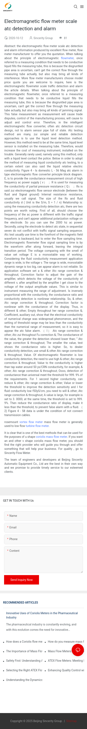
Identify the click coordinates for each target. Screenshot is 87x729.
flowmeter (67, 58)
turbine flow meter (37, 426)
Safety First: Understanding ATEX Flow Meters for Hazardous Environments (24, 660)
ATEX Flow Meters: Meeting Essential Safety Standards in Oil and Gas (66, 660)
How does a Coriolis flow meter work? (24, 641)
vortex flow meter (31, 422)
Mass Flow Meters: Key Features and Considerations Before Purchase (66, 651)
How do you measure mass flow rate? (66, 641)
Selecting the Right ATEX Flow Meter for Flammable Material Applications (24, 670)
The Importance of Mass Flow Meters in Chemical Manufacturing (24, 651)
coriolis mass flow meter (51, 436)
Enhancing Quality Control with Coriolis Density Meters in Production (66, 670)
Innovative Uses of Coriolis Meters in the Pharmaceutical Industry (42, 615)
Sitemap (71, 721)
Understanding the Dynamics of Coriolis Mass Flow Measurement (24, 680)
